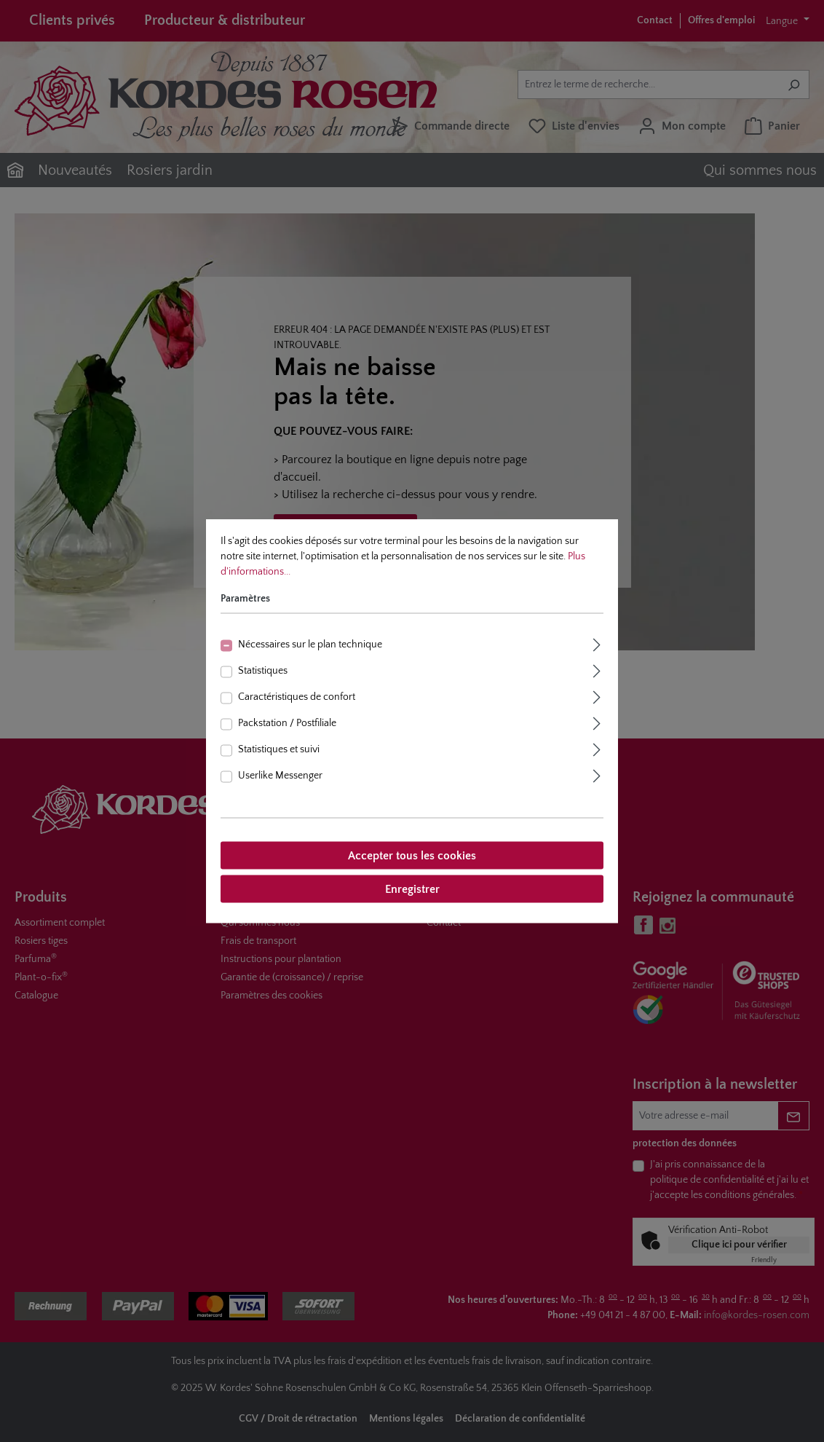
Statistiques (263, 671)
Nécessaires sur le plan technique (310, 644)
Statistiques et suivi (279, 749)
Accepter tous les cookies (412, 855)
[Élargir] (596, 643)
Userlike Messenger (280, 775)
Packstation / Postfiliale (287, 723)
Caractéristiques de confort (296, 697)
